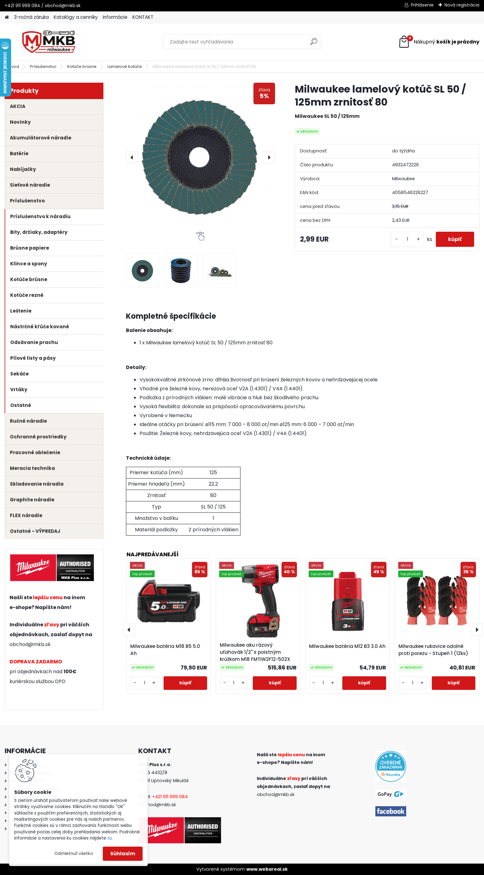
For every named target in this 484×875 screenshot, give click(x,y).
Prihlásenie (422, 5)
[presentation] (132, 157)
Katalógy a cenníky (76, 17)
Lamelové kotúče (124, 66)
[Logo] (47, 42)
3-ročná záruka (31, 17)
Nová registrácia (461, 5)
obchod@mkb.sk (30, 644)
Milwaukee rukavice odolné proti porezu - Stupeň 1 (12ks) (433, 650)
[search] (313, 44)
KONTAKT (142, 17)
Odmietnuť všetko (73, 853)
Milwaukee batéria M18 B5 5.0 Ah (165, 650)
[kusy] (407, 239)
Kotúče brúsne (82, 66)
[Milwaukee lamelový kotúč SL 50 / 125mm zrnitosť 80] (200, 157)
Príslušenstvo (43, 66)
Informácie (115, 17)
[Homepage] (7, 17)
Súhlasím (122, 853)
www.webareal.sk (267, 869)
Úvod (14, 66)
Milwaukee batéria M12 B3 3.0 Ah (347, 646)
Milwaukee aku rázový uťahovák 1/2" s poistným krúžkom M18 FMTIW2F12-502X (255, 652)
